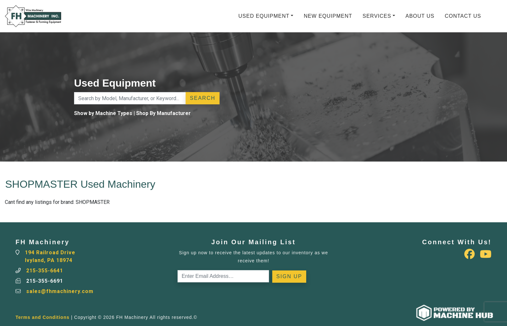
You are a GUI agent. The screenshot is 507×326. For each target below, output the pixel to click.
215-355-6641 (44, 271)
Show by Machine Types (103, 113)
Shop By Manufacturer (163, 113)
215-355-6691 (44, 281)
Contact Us (463, 16)
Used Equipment (263, 16)
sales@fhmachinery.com (59, 291)
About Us (420, 16)
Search (202, 98)
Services (376, 16)
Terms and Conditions (43, 317)
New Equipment (328, 16)
